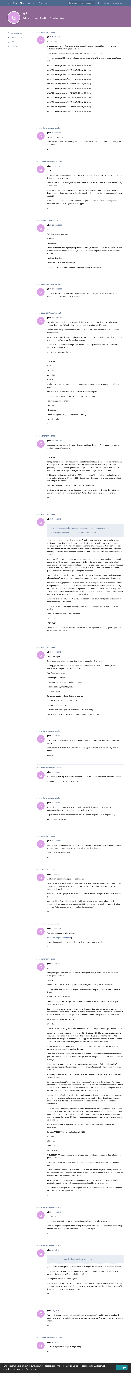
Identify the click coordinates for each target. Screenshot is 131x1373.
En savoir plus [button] (32, 1369)
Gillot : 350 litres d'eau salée (51, 162)
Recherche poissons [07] (49, 220)
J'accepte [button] (122, 1368)
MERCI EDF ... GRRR (48, 32)
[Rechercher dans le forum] (81, 3)
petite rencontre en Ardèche (51, 128)
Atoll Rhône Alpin (16, 3)
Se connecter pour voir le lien (59, 937)
